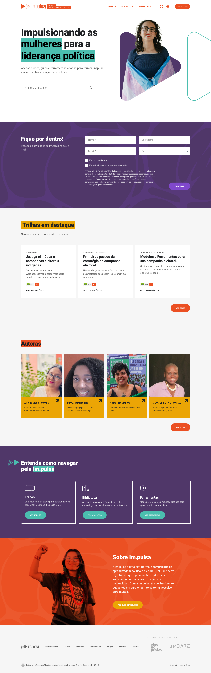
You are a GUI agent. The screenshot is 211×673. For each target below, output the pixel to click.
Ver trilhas (35, 515)
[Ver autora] (41, 386)
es (179, 6)
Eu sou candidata (98, 160)
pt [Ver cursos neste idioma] (37, 284)
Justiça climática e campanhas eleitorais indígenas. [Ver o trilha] (42, 261)
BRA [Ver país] (30, 284)
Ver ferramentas (152, 515)
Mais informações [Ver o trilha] (35, 290)
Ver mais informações (128, 605)
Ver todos (180, 308)
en (186, 6)
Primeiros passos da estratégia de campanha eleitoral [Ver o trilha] (101, 261)
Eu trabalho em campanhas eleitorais (108, 165)
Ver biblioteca (95, 515)
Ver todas (180, 427)
